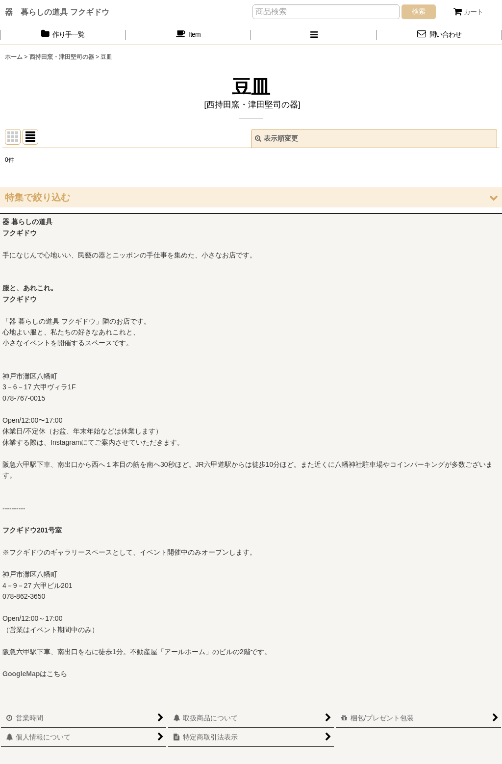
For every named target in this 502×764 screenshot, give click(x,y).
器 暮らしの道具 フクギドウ (57, 11)
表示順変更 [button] (276, 138)
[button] (313, 35)
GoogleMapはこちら (34, 674)
